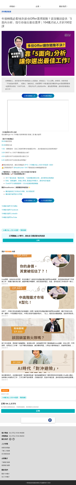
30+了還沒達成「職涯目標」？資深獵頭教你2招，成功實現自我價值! (30, 178)
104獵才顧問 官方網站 (9, 206)
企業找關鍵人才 (29, 96)
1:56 (3, 149)
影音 (51, 165)
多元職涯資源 (6, 454)
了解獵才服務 (6, 462)
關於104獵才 (6, 474)
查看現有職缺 (6, 448)
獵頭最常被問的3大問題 (14, 194)
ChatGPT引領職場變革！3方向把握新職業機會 (22, 183)
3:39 (3, 152)
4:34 (3, 156)
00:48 (4, 145)
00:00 (4, 141)
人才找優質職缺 (46, 96)
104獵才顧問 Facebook (10, 210)
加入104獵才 (6, 477)
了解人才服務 (6, 451)
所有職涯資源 (6, 11)
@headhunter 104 (20, 167)
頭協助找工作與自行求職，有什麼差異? (21, 191)
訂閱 (38, 411)
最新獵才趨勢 (6, 465)
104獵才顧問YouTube (9, 217)
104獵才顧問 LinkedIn (10, 213)
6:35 (3, 160)
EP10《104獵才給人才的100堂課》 (36, 165)
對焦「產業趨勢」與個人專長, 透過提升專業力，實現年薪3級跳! (28, 181)
